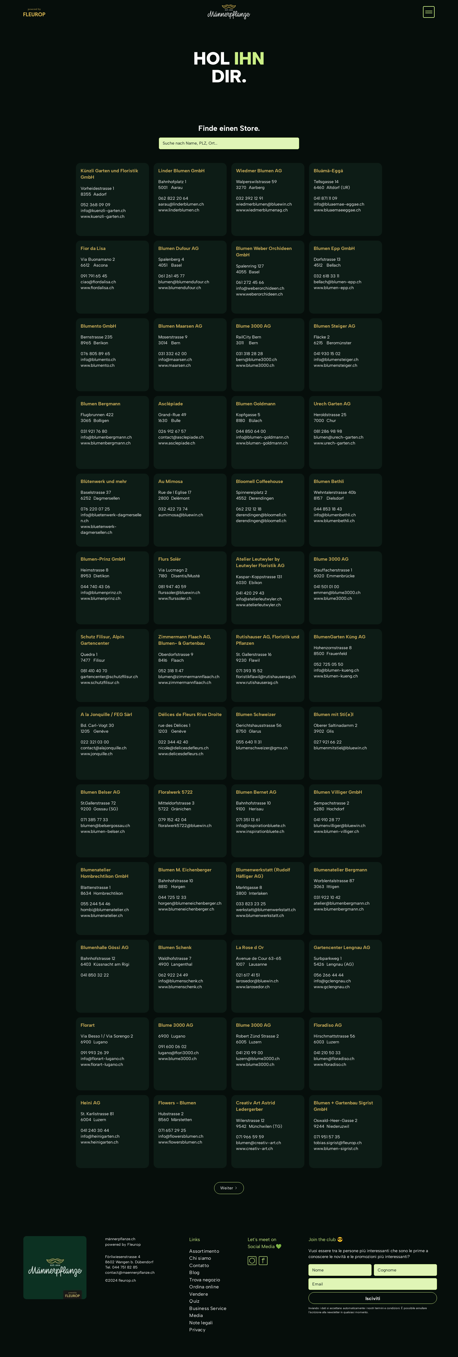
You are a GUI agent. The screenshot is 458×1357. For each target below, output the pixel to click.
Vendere (198, 1294)
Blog (194, 1272)
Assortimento (204, 1251)
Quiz (194, 1301)
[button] (429, 12)
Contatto (199, 1265)
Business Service (207, 1308)
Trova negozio (204, 1280)
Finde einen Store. (229, 128)
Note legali (201, 1322)
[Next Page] (229, 1188)
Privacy (197, 1329)
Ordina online (204, 1287)
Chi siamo (200, 1258)
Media (196, 1315)
